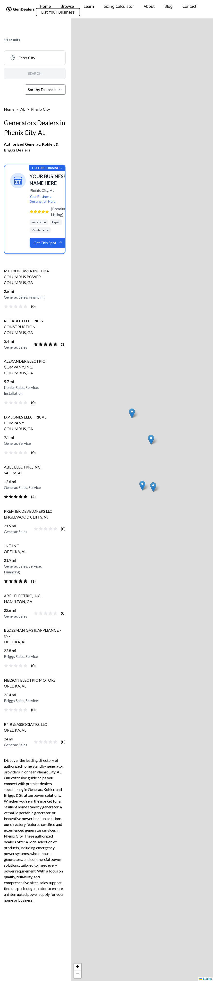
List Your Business (58, 12)
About (149, 6)
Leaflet (205, 979)
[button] (142, 486)
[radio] (6, 306)
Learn (89, 6)
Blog (168, 6)
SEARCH (34, 73)
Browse (67, 6)
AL (22, 109)
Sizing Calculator (119, 6)
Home (45, 6)
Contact (189, 6)
